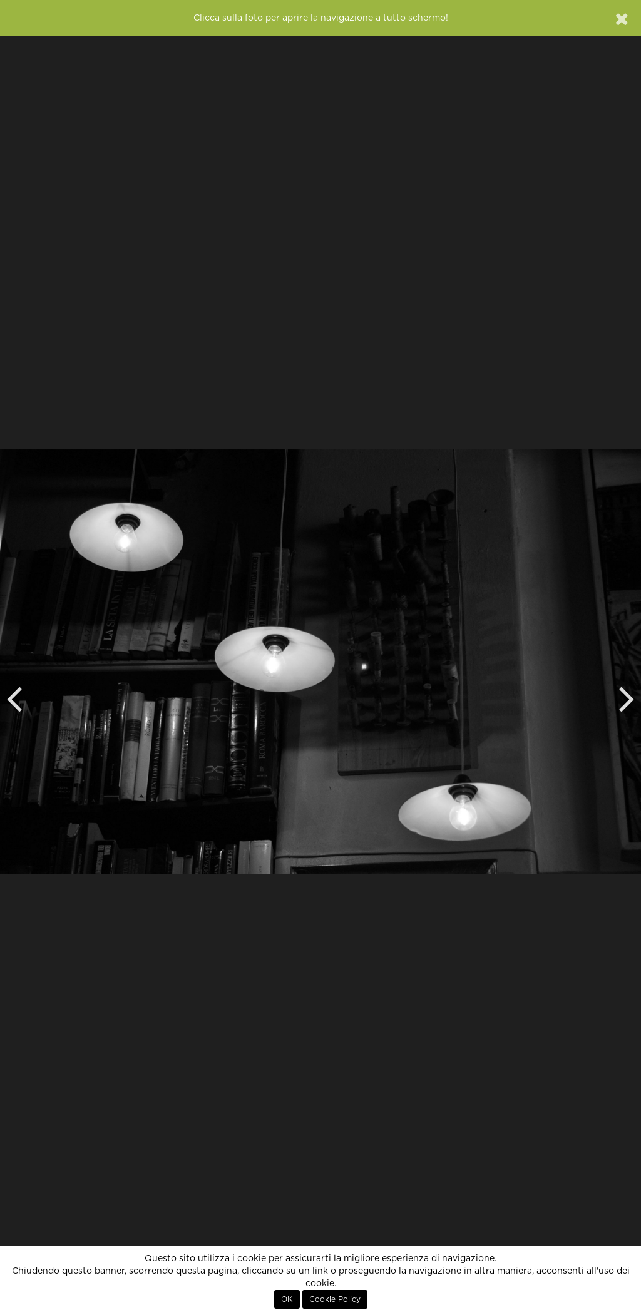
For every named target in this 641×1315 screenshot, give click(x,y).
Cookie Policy (335, 1299)
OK (287, 1299)
